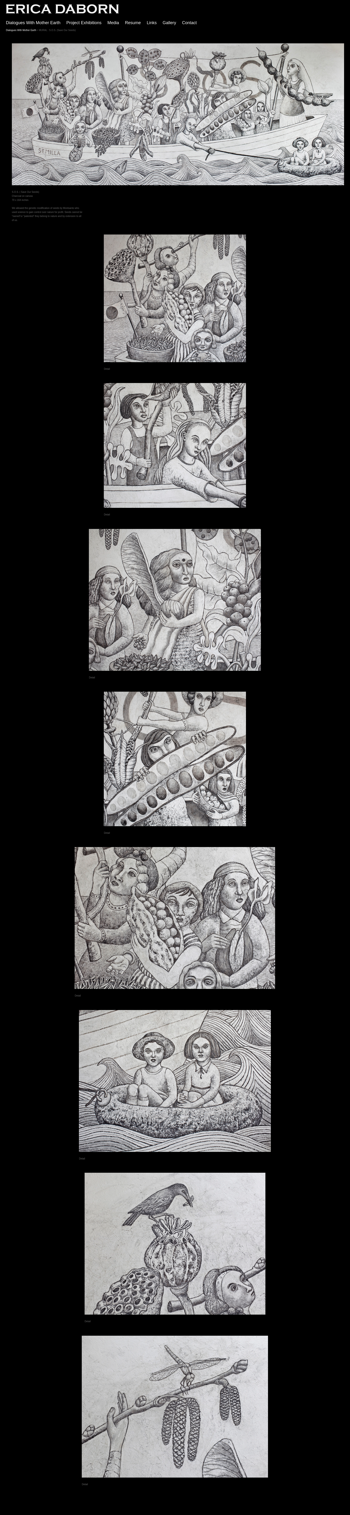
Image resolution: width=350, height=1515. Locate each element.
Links (152, 22)
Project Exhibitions (83, 22)
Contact (189, 22)
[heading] (59, 12)
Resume (133, 22)
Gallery (169, 22)
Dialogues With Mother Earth (33, 22)
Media (113, 22)
